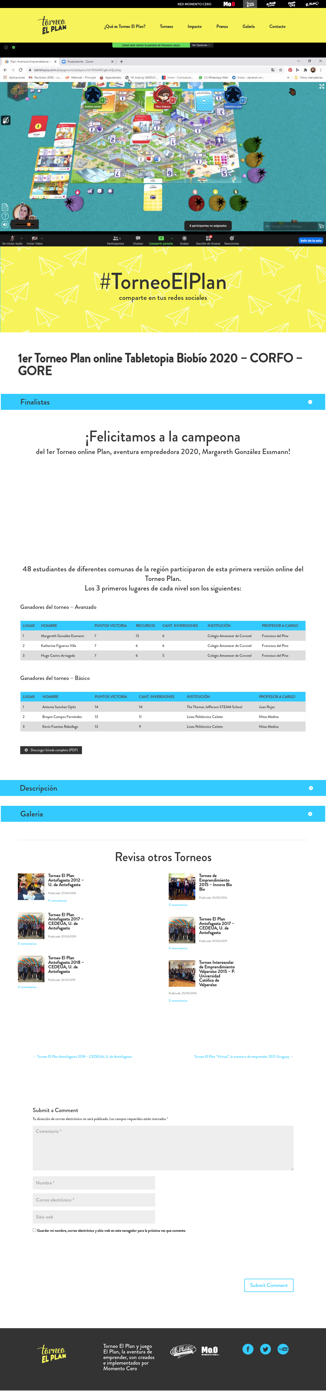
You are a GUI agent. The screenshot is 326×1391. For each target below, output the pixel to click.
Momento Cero (229, 4)
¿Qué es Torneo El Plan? (125, 26)
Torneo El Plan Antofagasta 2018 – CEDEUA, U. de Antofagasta (66, 965)
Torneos (166, 26)
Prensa (222, 26)
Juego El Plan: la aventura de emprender (312, 4)
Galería (248, 26)
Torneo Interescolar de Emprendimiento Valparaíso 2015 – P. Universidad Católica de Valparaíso (217, 974)
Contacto (277, 26)
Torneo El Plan (250, 4)
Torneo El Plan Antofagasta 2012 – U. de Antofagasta (66, 881)
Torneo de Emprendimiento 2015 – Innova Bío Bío (215, 883)
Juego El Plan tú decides (271, 4)
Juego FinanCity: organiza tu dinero (291, 4)
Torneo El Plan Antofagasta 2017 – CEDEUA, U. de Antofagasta (65, 922)
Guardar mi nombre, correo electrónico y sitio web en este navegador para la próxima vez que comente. (111, 1231)
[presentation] (54, 1257)
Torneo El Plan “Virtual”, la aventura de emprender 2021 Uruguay (244, 1057)
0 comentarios (57, 901)
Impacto (195, 26)
